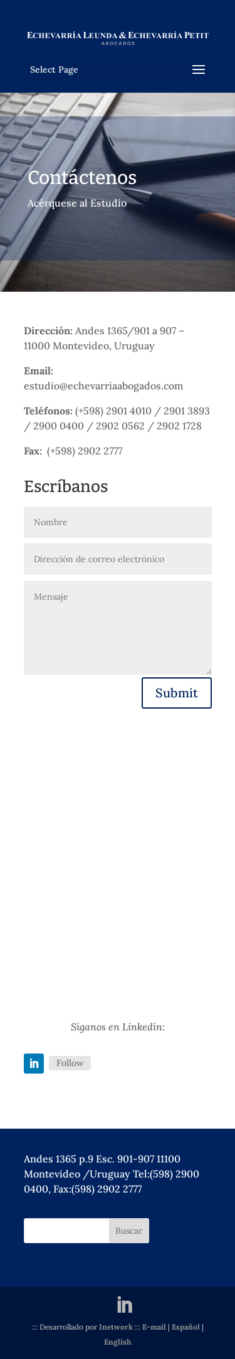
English (117, 1341)
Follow (69, 1063)
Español (186, 1326)
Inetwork (116, 1326)
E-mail (154, 1326)
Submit (176, 692)
